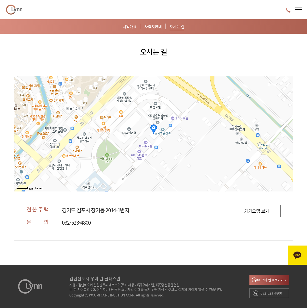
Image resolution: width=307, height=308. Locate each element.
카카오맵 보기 (256, 211)
